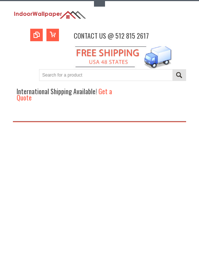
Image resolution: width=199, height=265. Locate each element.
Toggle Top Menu (99, 4)
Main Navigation (19, 114)
